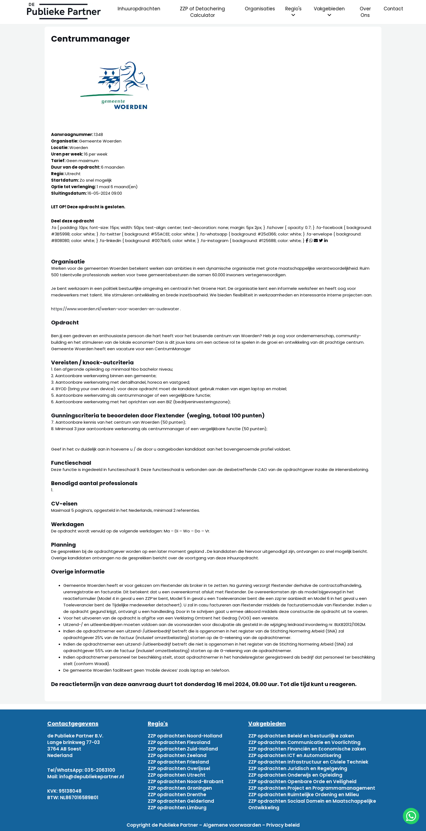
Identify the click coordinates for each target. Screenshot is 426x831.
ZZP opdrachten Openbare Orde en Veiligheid (302, 781)
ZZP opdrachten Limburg (177, 807)
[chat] (411, 816)
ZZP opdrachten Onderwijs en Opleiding (295, 775)
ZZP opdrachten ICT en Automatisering (294, 755)
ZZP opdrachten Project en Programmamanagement (311, 788)
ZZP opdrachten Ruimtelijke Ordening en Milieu (303, 794)
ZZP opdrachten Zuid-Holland (183, 749)
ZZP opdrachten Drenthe (177, 794)
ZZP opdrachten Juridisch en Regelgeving (297, 768)
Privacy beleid (283, 825)
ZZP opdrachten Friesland (178, 762)
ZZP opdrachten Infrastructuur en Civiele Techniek (308, 762)
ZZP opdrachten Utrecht (176, 775)
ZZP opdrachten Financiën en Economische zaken (307, 749)
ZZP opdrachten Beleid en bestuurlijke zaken (301, 736)
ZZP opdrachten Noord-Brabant (186, 781)
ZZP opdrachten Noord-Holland (185, 736)
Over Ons (365, 11)
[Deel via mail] (316, 240)
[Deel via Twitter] (321, 240)
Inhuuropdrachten (139, 8)
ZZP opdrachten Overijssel (179, 768)
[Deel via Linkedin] (326, 240)
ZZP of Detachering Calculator (202, 11)
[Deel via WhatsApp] (311, 240)
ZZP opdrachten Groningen (180, 788)
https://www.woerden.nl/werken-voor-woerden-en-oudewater (115, 309)
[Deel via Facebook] (307, 240)
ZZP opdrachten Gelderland (181, 801)
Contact (393, 8)
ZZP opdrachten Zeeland (177, 755)
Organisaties (260, 8)
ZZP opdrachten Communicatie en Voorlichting (304, 742)
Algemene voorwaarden (232, 825)
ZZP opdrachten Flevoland (179, 742)
